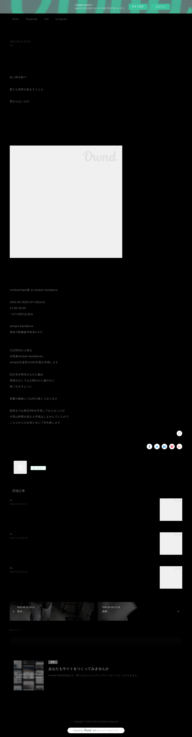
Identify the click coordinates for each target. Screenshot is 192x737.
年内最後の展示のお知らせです (27, 534)
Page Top (96, 711)
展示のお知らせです (21, 568)
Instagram (61, 19)
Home (15, 19)
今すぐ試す (138, 6)
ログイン (160, 6)
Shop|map (32, 19)
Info (46, 19)
